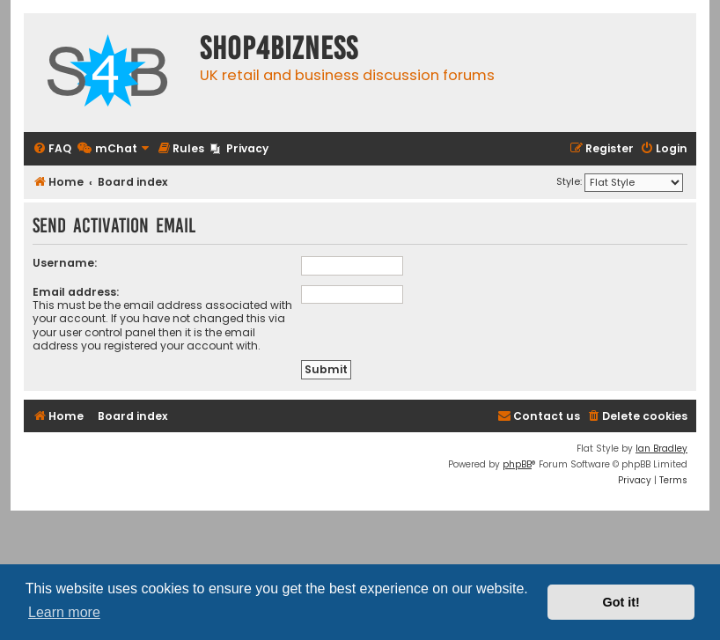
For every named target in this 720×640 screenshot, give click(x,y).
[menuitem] (52, 149)
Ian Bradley (661, 448)
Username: (65, 262)
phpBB (517, 464)
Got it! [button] (621, 602)
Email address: (76, 291)
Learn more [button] (64, 612)
